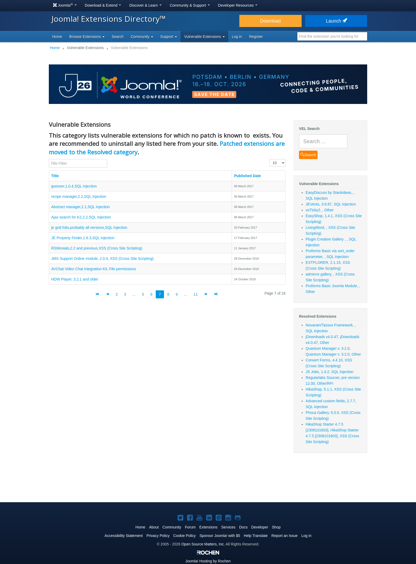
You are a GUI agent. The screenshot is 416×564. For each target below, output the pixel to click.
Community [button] (142, 36)
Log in (237, 36)
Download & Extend (103, 5)
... (134, 294)
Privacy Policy (158, 536)
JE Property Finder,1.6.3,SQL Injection (82, 238)
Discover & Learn (145, 5)
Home (57, 36)
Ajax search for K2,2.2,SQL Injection (81, 217)
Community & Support (190, 5)
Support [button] (168, 36)
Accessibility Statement (124, 536)
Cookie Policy (184, 536)
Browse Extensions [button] (87, 36)
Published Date (247, 176)
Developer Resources (238, 5)
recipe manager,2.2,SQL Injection (78, 196)
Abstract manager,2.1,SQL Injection (80, 207)
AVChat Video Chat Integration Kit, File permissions (93, 269)
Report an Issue (284, 536)
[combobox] (332, 36)
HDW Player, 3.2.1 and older (74, 279)
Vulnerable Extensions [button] (204, 36)
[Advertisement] (208, 481)
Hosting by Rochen (208, 561)
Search (117, 36)
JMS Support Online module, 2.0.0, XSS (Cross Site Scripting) (102, 258)
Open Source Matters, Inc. (203, 544)
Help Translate (256, 536)
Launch (336, 21)
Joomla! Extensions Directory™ (108, 18)
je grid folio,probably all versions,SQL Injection (89, 227)
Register (256, 36)
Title (55, 176)
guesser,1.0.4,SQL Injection (74, 186)
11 (196, 294)
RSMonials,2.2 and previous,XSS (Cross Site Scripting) (96, 248)
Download (270, 21)
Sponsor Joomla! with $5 (220, 536)
